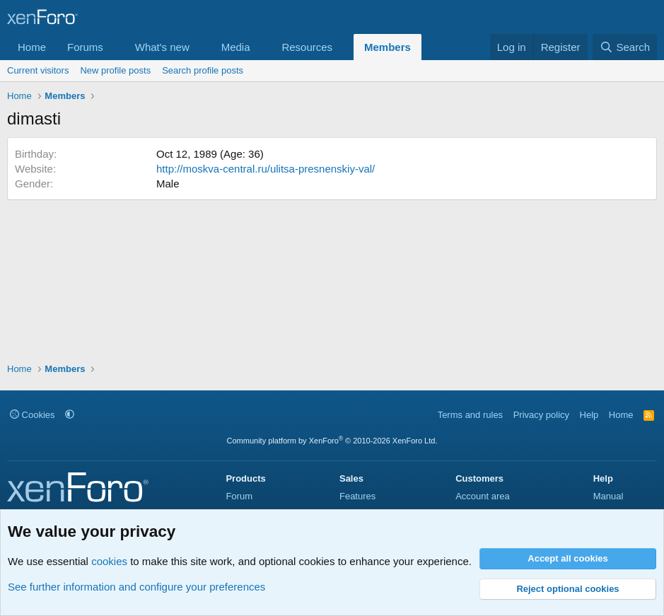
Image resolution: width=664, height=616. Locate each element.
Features (357, 496)
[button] (114, 47)
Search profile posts (202, 70)
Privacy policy (541, 414)
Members (387, 47)
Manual (608, 496)
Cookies (32, 414)
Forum (239, 496)
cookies (109, 561)
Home (32, 47)
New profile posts (115, 70)
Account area (482, 496)
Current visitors (38, 70)
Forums (85, 47)
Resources (306, 47)
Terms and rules (470, 414)
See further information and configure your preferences (136, 587)
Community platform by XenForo (332, 440)
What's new (162, 47)
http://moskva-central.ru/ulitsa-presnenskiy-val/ (265, 169)
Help (589, 414)
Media (235, 47)
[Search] (625, 47)
